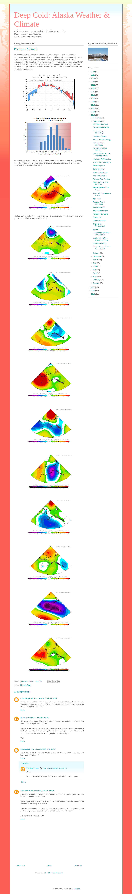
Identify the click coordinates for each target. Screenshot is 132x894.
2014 (93, 112)
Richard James (33, 768)
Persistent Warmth (99, 136)
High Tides (97, 199)
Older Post (78, 865)
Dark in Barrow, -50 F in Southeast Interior (102, 155)
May (95, 270)
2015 (93, 108)
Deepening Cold (99, 166)
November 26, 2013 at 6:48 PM (45, 698)
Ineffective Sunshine (100, 214)
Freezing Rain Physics (101, 179)
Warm (29, 685)
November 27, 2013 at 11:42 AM (55, 768)
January (96, 283)
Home (49, 865)
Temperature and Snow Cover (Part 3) (101, 234)
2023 (93, 82)
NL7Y (22, 718)
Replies (26, 763)
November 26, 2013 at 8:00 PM (37, 718)
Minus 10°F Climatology (102, 162)
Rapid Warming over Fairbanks (100, 183)
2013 (93, 115)
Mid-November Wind (100, 124)
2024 (93, 78)
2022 (93, 85)
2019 (93, 95)
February (96, 280)
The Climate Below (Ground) (100, 149)
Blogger (77, 889)
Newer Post (20, 865)
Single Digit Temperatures (99, 225)
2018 (93, 98)
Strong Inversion (99, 207)
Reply (22, 710)
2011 (93, 291)
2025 (93, 75)
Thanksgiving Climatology (98, 132)
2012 (93, 287)
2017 (93, 102)
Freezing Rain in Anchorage (99, 144)
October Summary (99, 243)
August (96, 260)
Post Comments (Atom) (54, 873)
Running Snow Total (100, 172)
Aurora (95, 229)
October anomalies (100, 221)
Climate (23, 685)
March (95, 276)
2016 (93, 105)
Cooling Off (97, 217)
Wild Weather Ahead (100, 211)
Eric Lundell (25, 749)
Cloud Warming (98, 169)
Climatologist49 (26, 698)
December (97, 118)
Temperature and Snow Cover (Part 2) (101, 248)
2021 (93, 88)
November (97, 121)
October (96, 253)
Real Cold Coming (99, 176)
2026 (93, 72)
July (95, 263)
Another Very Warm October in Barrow (100, 239)
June (95, 266)
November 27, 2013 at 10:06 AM (43, 749)
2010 (93, 294)
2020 (93, 92)
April (95, 273)
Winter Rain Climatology (102, 140)
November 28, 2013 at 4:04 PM (42, 791)
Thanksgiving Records (101, 127)
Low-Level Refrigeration (102, 159)
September (97, 256)
